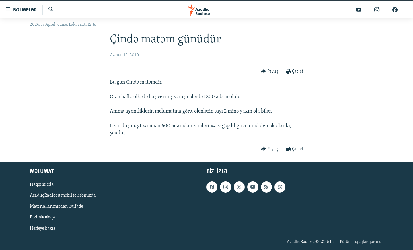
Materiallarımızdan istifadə (56, 206)
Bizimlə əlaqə (42, 217)
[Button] (270, 71)
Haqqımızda (42, 184)
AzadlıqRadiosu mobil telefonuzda (63, 195)
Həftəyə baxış (42, 228)
